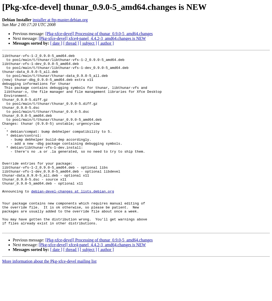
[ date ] (56, 43)
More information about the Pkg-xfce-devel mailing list (49, 296)
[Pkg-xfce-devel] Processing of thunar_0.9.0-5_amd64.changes (99, 33)
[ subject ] (88, 43)
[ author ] (106, 43)
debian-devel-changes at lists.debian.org (72, 219)
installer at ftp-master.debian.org (60, 20)
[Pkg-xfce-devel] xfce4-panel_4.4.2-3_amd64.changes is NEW (92, 38)
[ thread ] (71, 43)
